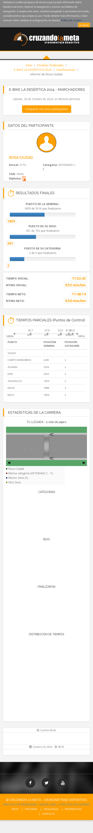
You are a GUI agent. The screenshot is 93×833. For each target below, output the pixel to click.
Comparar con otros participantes (46, 109)
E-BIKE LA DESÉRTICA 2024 (33, 70)
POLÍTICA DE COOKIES (75, 804)
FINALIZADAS (51, 809)
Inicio (29, 65)
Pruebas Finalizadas (50, 65)
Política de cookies (71, 20)
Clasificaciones (66, 70)
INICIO (15, 809)
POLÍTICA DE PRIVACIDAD (20, 804)
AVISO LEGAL (48, 804)
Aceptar (84, 25)
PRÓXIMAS (31, 809)
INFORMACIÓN (73, 809)
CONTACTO (48, 814)
